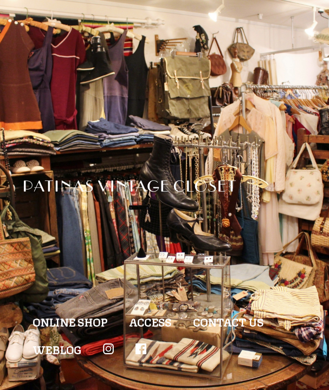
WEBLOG (57, 349)
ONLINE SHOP (70, 321)
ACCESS (150, 321)
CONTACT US (228, 321)
